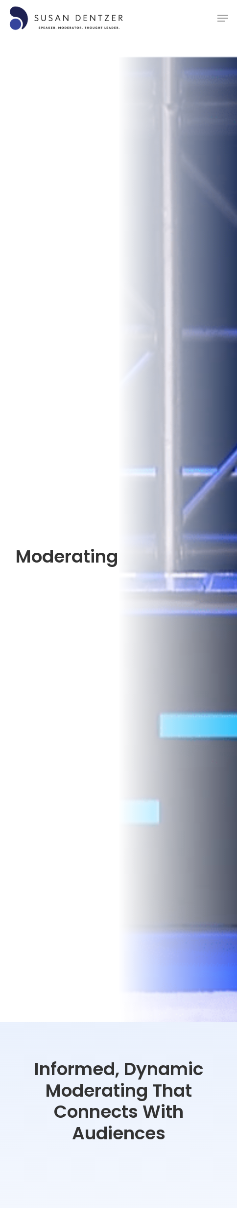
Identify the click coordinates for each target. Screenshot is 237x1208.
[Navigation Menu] (222, 18)
